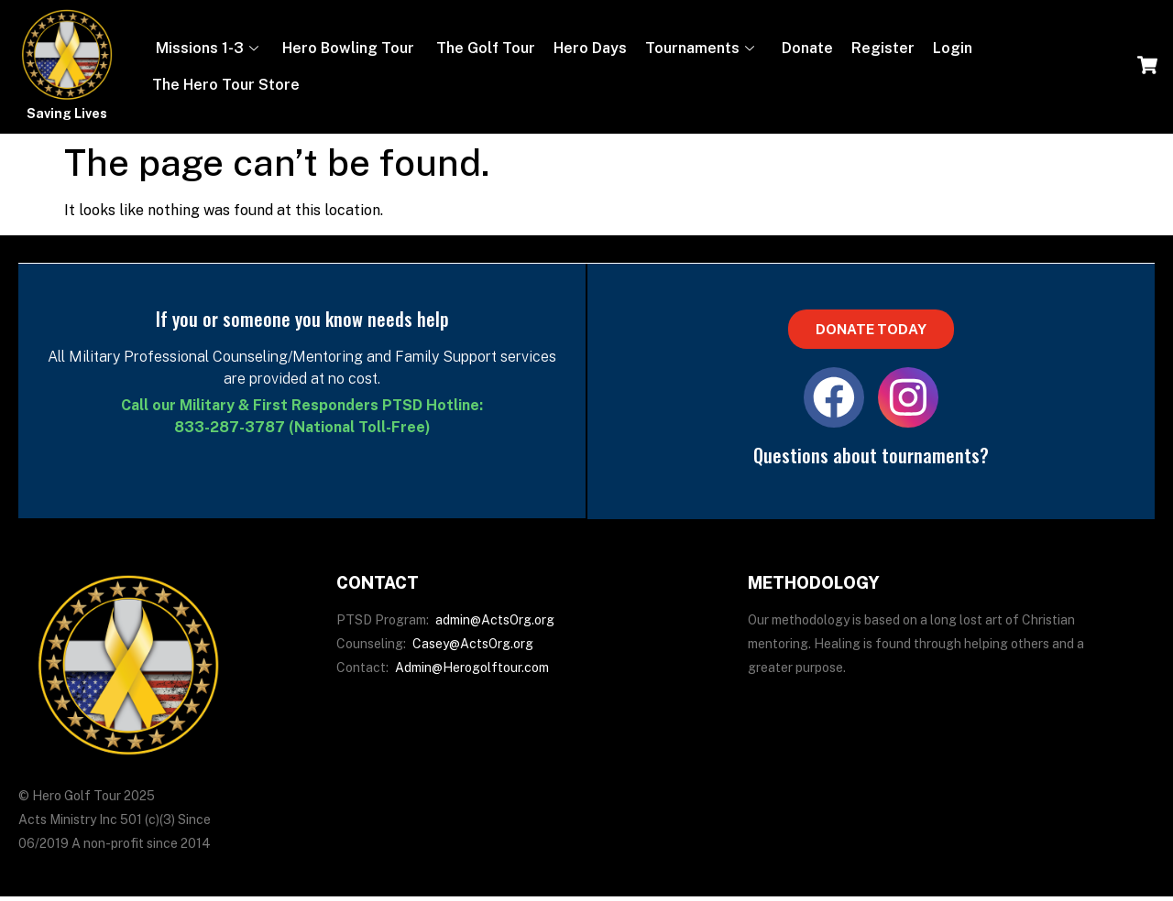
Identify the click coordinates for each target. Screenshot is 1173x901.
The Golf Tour (484, 48)
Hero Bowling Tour (348, 48)
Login (952, 48)
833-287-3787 (229, 427)
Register (883, 48)
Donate (805, 48)
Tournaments (699, 48)
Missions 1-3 (205, 48)
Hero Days (590, 48)
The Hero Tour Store (226, 84)
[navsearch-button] (1147, 67)
